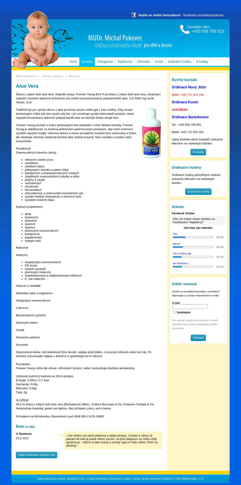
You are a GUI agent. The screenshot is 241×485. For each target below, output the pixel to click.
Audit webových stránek (51, 478)
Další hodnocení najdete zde (36, 455)
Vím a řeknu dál (182, 253)
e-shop (136, 478)
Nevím (176, 243)
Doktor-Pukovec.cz (26, 76)
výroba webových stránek (156, 478)
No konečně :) (181, 263)
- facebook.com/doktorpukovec (177, 15)
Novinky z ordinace (52, 76)
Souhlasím (183, 312)
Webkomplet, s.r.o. (193, 478)
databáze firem (76, 478)
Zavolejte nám (205, 29)
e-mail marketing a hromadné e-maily (108, 478)
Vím (175, 233)
